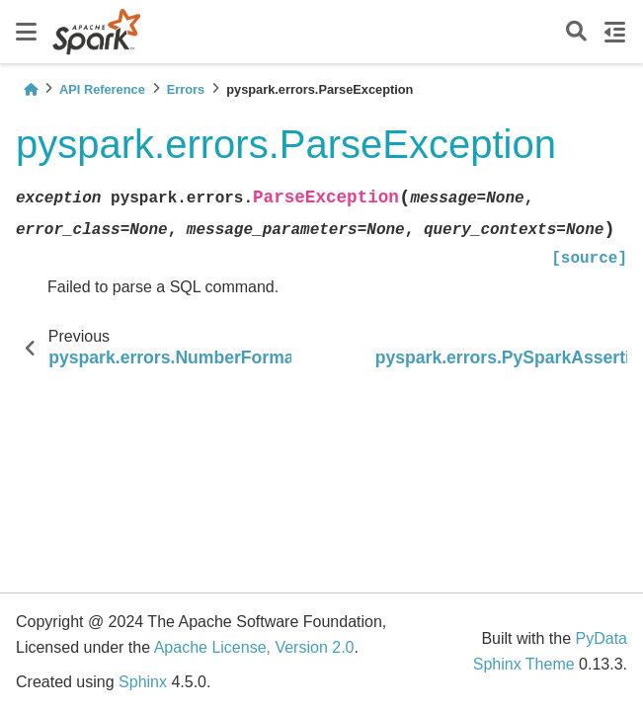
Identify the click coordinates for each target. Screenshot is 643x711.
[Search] (576, 32)
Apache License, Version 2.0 (254, 647)
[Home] (31, 89)
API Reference (102, 89)
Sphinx (143, 681)
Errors (185, 89)
